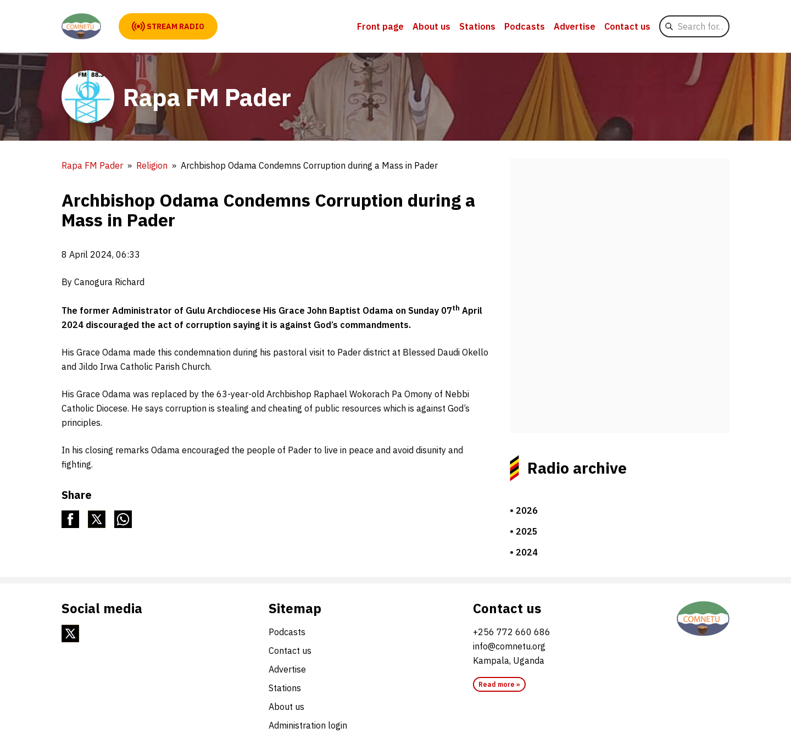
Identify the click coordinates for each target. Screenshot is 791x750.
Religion (152, 165)
